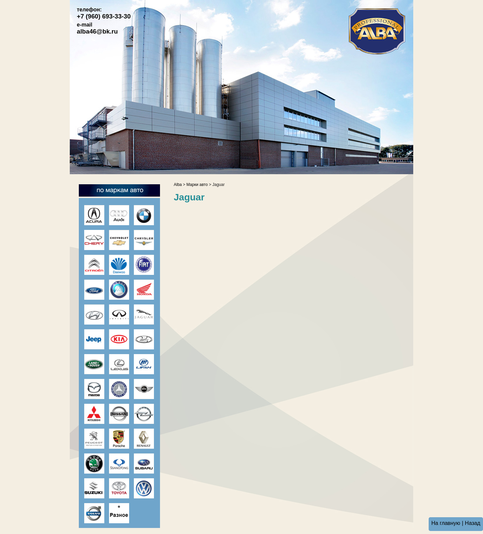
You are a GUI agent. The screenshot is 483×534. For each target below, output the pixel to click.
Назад (472, 523)
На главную (445, 523)
